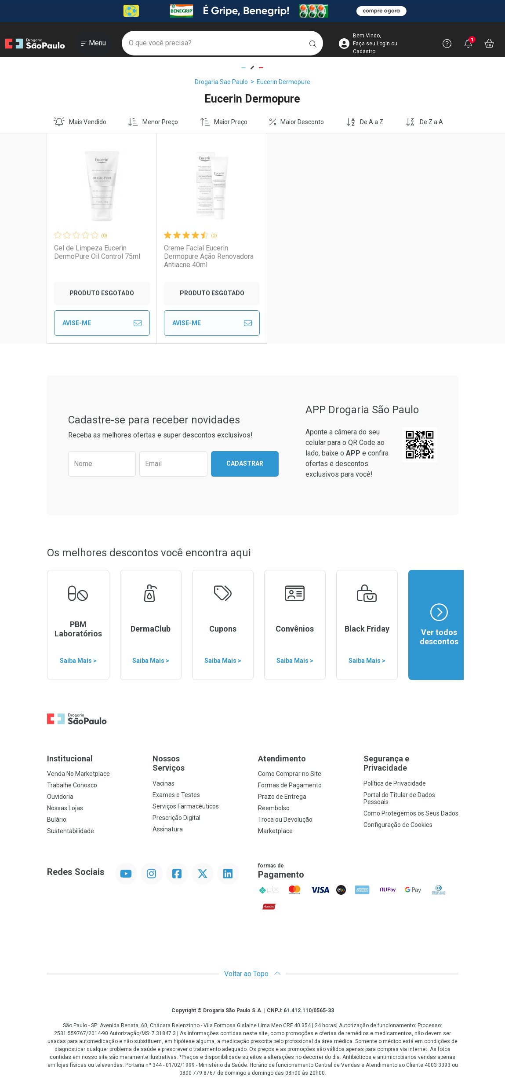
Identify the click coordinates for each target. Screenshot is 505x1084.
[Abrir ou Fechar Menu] (93, 43)
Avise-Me (98, 323)
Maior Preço (224, 122)
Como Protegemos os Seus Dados (410, 813)
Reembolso (274, 808)
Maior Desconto (296, 122)
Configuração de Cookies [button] (397, 824)
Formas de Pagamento (290, 785)
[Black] (252, 11)
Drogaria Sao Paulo (221, 81)
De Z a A (424, 122)
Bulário (56, 819)
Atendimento (282, 758)
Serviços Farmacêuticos (186, 806)
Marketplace (275, 830)
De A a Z (365, 122)
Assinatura (168, 829)
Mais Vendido (80, 122)
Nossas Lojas (65, 808)
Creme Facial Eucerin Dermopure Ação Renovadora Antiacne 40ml (197, 256)
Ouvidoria (60, 796)
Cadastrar (244, 463)
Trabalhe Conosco (72, 785)
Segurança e (410, 763)
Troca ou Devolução (285, 819)
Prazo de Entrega (282, 796)
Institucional (70, 758)
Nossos (200, 763)
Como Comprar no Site (289, 773)
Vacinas (163, 783)
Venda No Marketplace (78, 773)
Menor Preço (153, 122)
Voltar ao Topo (252, 974)
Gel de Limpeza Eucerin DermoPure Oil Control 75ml (97, 252)
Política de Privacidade (394, 783)
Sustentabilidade (70, 830)
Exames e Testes (176, 794)
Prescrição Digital (176, 817)
